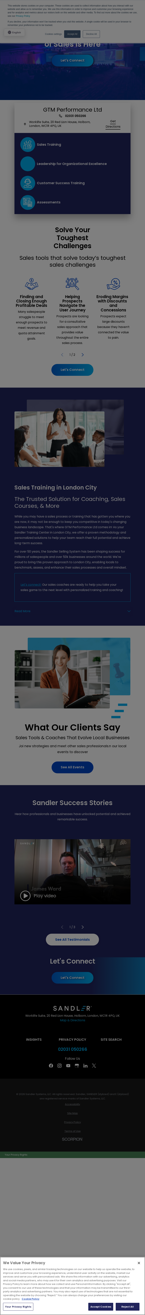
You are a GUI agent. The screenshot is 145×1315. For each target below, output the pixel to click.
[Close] (139, 1263)
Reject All (127, 1307)
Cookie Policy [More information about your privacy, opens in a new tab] (30, 1299)
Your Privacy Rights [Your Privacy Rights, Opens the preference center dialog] (18, 1307)
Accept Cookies (100, 1307)
